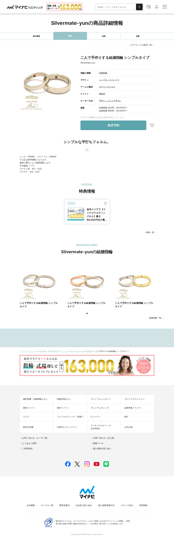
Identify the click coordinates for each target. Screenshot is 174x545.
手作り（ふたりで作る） (110, 100)
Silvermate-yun (76, 351)
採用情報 (143, 505)
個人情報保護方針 (106, 505)
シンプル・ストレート (109, 80)
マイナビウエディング (28, 351)
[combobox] (115, 7)
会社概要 (31, 505)
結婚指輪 (103, 73)
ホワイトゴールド (107, 86)
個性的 (102, 93)
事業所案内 (64, 505)
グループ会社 (127, 505)
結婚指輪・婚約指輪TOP (49, 351)
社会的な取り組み (84, 505)
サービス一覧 (47, 505)
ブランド (64, 351)
